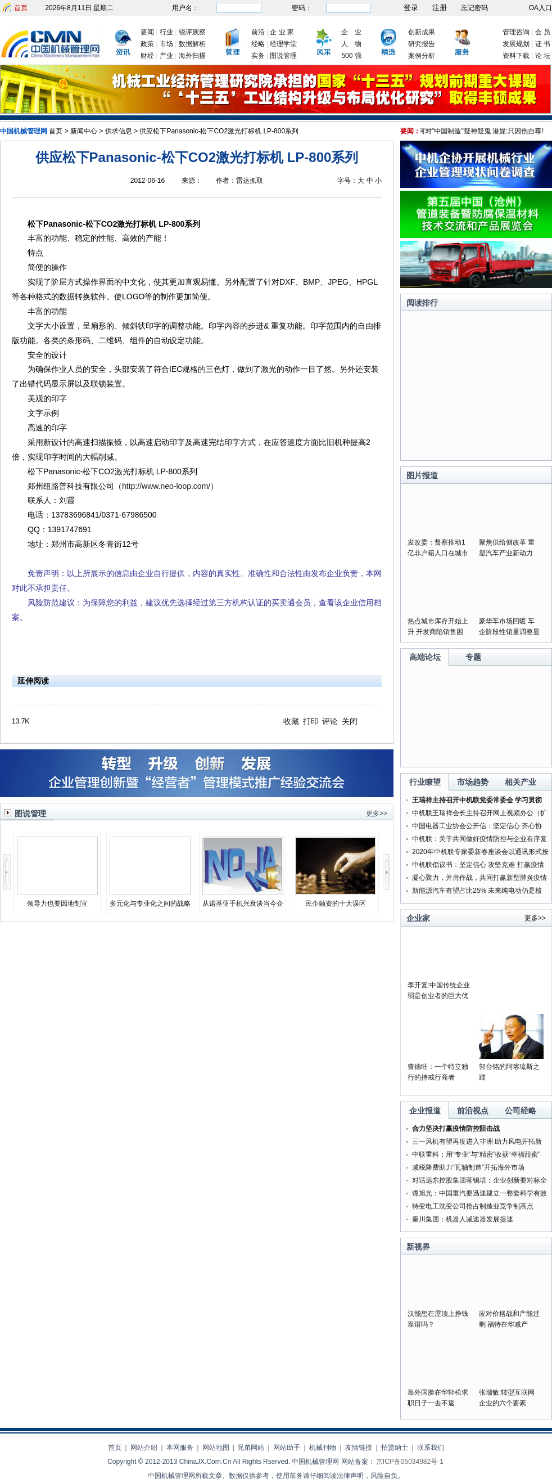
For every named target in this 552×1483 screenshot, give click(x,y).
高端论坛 (425, 657)
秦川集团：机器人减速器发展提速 (462, 1219)
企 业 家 (282, 32)
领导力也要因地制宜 (57, 903)
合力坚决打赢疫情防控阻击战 (456, 1129)
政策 (147, 44)
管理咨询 (516, 32)
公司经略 (520, 1110)
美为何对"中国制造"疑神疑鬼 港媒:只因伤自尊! (480, 131)
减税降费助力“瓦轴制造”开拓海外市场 (468, 1167)
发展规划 (516, 44)
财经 (147, 56)
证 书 (542, 44)
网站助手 (286, 1447)
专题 (473, 657)
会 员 (542, 32)
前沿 (258, 32)
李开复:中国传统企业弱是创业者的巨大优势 (439, 995)
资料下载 (516, 56)
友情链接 (358, 1447)
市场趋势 (472, 782)
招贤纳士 (394, 1447)
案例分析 (421, 56)
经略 (258, 44)
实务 (258, 56)
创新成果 (421, 32)
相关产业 (520, 782)
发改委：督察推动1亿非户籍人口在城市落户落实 (438, 553)
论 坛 (542, 56)
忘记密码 (474, 8)
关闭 (350, 721)
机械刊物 (322, 1447)
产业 (166, 56)
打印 (311, 721)
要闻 (147, 32)
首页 (21, 8)
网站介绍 (143, 1447)
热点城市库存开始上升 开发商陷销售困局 (438, 631)
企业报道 (425, 1110)
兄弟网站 (250, 1447)
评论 (330, 721)
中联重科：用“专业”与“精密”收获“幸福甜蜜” (476, 1154)
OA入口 (540, 8)
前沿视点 (472, 1110)
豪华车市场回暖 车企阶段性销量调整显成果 (509, 631)
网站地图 (215, 1447)
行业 (166, 32)
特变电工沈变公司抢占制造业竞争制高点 (472, 1206)
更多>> (376, 813)
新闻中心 (83, 131)
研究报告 (421, 44)
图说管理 (283, 56)
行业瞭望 (425, 782)
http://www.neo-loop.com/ (166, 486)
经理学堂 (283, 44)
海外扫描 (192, 56)
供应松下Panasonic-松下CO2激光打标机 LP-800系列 (218, 131)
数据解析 (192, 44)
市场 (166, 44)
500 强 (351, 56)
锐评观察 (192, 32)
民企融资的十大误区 (335, 903)
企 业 (351, 32)
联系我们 (430, 1447)
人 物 (351, 44)
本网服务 (179, 1447)
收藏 (291, 721)
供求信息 (118, 131)
